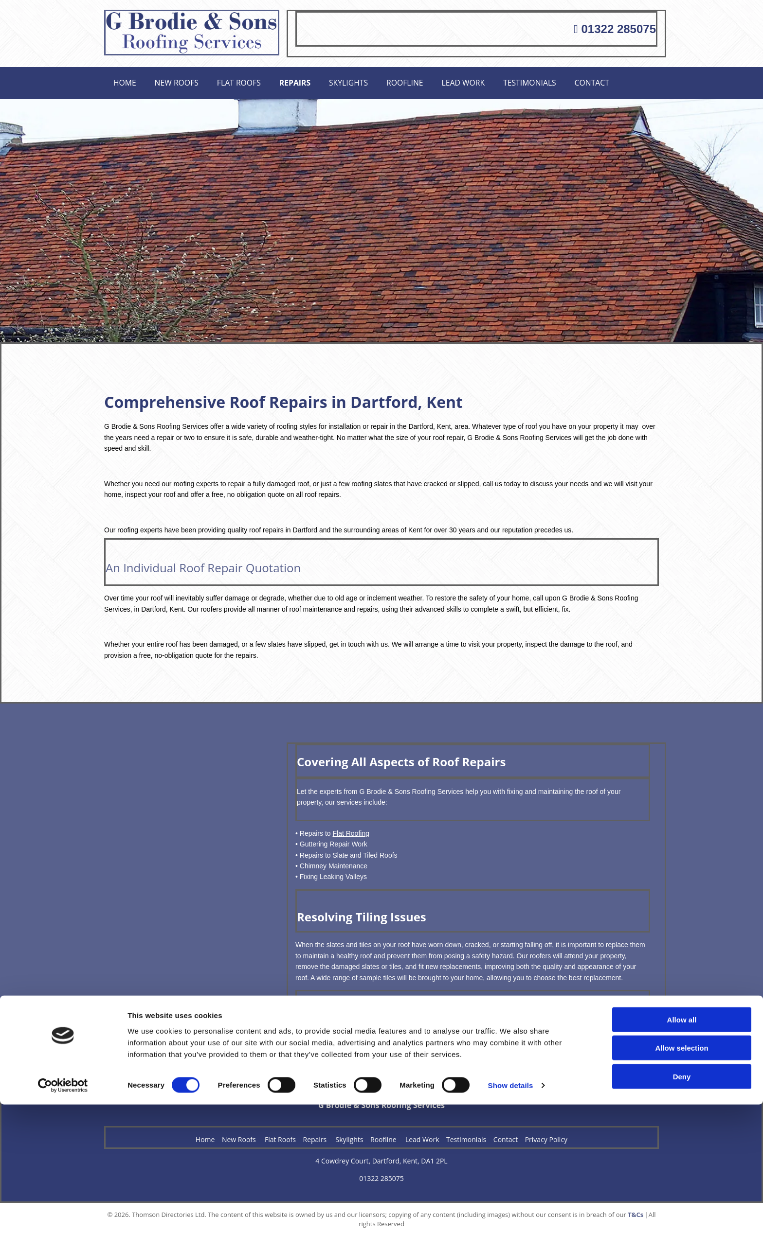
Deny (682, 1204)
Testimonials (541, 81)
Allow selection (681, 1176)
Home (125, 81)
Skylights (355, 81)
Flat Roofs (242, 81)
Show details (510, 1214)
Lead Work (473, 81)
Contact (605, 81)
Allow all (682, 1148)
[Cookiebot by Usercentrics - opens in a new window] (63, 1214)
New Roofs (179, 81)
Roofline (413, 81)
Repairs (300, 81)
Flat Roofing (350, 830)
